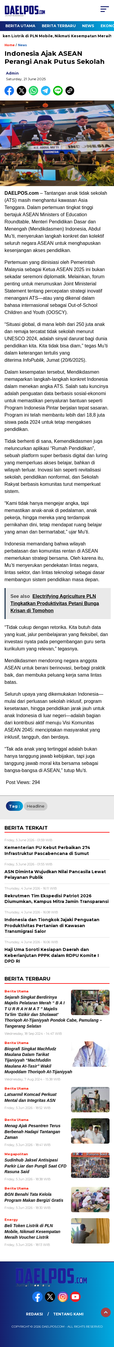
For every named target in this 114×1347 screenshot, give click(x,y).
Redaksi (34, 1314)
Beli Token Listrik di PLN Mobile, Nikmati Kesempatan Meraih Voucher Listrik (32, 1232)
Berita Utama (20, 26)
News (88, 26)
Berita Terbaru (59, 26)
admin (12, 73)
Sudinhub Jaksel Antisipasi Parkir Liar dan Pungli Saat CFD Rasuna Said (35, 1166)
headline (35, 806)
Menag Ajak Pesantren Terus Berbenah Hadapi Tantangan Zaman (32, 1132)
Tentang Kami (68, 1314)
